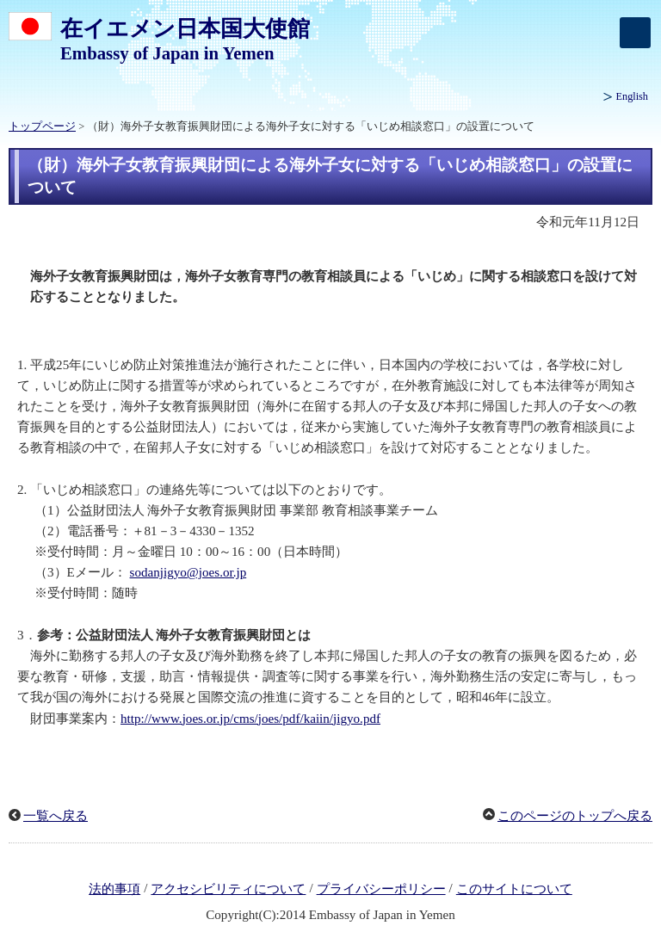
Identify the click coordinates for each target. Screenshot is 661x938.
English (632, 96)
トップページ (42, 126)
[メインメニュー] (635, 32)
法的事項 (114, 889)
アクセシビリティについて (228, 889)
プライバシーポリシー (381, 889)
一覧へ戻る (55, 816)
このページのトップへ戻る (574, 816)
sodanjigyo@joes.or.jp (188, 572)
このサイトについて (514, 889)
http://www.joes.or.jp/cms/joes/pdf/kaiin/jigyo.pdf (250, 718)
